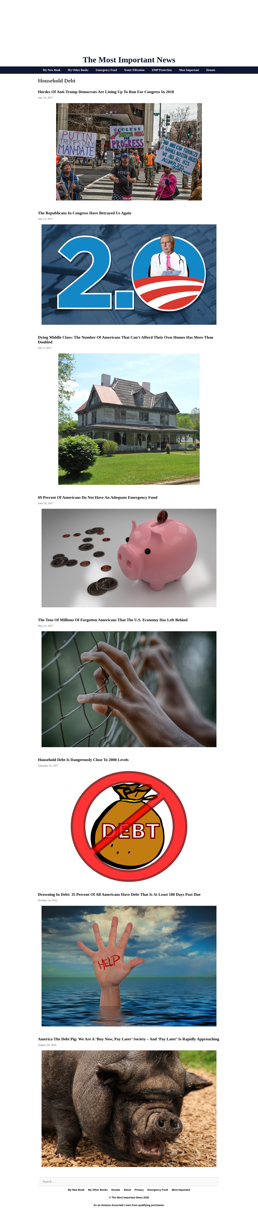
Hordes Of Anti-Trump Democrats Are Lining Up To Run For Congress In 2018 (106, 91)
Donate (210, 70)
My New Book (51, 70)
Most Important (189, 70)
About (127, 1189)
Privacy (139, 1189)
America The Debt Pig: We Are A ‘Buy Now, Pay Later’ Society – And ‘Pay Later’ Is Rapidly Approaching (128, 1039)
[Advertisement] (129, 29)
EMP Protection (162, 70)
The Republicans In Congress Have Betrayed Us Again (84, 213)
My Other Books (78, 70)
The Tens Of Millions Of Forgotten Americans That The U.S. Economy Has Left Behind (112, 620)
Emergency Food (106, 70)
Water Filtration (134, 70)
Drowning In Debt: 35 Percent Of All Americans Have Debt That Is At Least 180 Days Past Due (119, 894)
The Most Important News (129, 59)
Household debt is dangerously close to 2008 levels (83, 759)
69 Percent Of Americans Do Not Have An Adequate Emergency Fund (97, 497)
